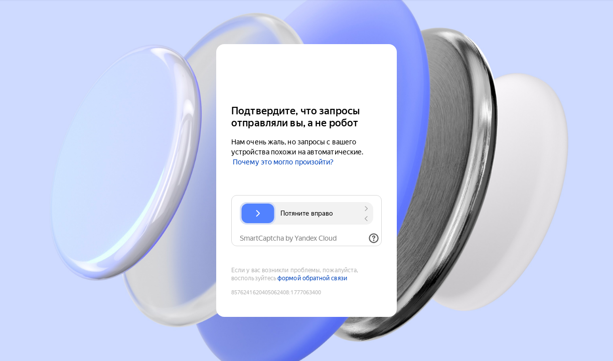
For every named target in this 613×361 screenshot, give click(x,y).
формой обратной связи (312, 278)
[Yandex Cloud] (306, 73)
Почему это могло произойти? (283, 162)
